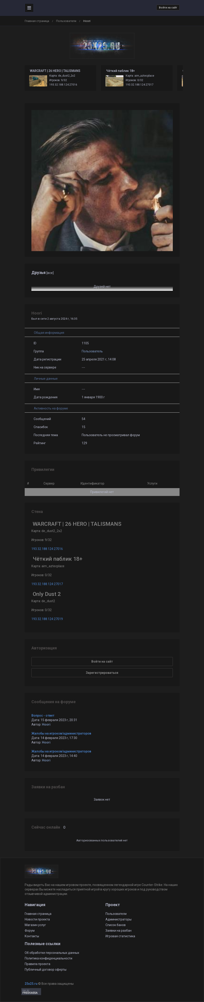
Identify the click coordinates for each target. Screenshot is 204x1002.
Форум (30, 930)
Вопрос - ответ (42, 715)
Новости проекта (37, 919)
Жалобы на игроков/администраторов (61, 733)
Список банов (115, 925)
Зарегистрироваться (102, 672)
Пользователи (66, 21)
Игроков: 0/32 (134, 80)
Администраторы (118, 919)
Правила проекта (37, 964)
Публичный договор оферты (45, 969)
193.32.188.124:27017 (140, 84)
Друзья (42, 272)
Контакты (32, 936)
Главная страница (37, 21)
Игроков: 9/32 (58, 80)
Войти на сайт (168, 7)
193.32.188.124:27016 (63, 84)
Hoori (46, 724)
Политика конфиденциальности (48, 958)
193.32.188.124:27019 (47, 619)
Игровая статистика (120, 936)
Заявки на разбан (118, 930)
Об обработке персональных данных (52, 953)
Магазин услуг (35, 925)
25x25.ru (31, 983)
